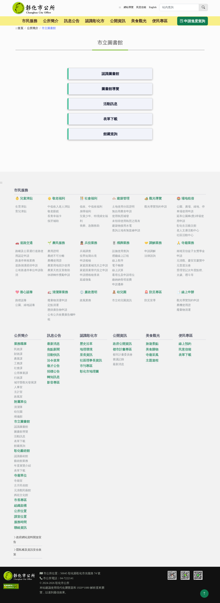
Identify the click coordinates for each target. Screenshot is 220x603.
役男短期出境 (88, 255)
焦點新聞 (53, 349)
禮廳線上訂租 (120, 255)
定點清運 (53, 305)
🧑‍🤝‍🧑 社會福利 (88, 198)
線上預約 (185, 344)
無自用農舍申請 (122, 211)
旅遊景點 (152, 344)
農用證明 (53, 251)
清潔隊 (18, 406)
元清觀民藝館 (22, 490)
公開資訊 (117, 21)
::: (120, 7)
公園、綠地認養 (25, 305)
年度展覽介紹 (22, 465)
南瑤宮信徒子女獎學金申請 (191, 253)
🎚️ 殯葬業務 (120, 243)
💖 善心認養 (24, 292)
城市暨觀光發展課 (25, 382)
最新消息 (53, 344)
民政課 (18, 349)
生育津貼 (20, 206)
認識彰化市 (94, 21)
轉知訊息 (53, 377)
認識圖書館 (110, 74)
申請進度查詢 (192, 21)
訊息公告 (71, 21)
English (152, 7)
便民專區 (160, 21)
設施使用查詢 (120, 251)
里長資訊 (86, 355)
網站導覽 (129, 7)
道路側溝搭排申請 (26, 265)
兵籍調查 (85, 251)
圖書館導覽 (110, 89)
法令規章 (53, 360)
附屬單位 (20, 402)
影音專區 (53, 382)
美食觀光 (138, 21)
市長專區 (20, 500)
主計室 (18, 391)
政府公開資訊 (122, 344)
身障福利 (85, 211)
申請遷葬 (117, 284)
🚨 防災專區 (153, 292)
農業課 (18, 358)
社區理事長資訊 (91, 360)
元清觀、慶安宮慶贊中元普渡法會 (191, 263)
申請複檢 (85, 260)
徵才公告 (53, 366)
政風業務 (85, 300)
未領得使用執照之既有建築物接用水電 (126, 223)
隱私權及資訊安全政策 (27, 552)
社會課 (18, 368)
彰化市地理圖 (89, 371)
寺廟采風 (152, 355)
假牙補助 (53, 220)
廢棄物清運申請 (57, 300)
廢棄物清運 (184, 309)
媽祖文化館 (21, 495)
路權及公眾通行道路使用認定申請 (29, 253)
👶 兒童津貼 (24, 198)
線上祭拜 (117, 260)
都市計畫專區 (122, 349)
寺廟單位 (20, 475)
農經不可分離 (56, 255)
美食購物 (152, 349)
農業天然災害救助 (59, 270)
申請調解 (150, 251)
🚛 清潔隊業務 (58, 292)
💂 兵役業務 (88, 243)
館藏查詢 (110, 134)
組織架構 (20, 505)
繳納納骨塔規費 (122, 279)
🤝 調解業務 (153, 243)
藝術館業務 (21, 460)
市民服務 (29, 21)
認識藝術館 (21, 456)
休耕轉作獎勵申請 (59, 274)
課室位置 (20, 516)
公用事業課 (21, 372)
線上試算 (117, 270)
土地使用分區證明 (123, 206)
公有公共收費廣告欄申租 (62, 317)
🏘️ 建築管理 (120, 198)
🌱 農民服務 (56, 243)
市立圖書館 (22, 421)
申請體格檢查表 (89, 274)
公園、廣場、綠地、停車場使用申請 (191, 209)
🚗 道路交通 (24, 243)
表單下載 (110, 119)
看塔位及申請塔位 (123, 274)
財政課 (18, 353)
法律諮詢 (150, 255)
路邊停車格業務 (25, 260)
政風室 (18, 396)
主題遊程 (152, 360)
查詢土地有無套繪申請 (126, 230)
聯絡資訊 (20, 527)
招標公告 (53, 371)
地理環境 (86, 349)
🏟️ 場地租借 (185, 198)
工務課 (18, 363)
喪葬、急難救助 (89, 225)
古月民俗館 (21, 485)
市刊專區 (86, 366)
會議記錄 (118, 359)
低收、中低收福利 (91, 206)
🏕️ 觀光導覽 (153, 198)
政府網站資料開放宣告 (27, 539)
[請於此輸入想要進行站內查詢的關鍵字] (179, 7)
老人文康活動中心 (188, 230)
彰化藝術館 (22, 451)
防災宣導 (150, 300)
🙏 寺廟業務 (185, 243)
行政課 (18, 377)
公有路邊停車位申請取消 (29, 272)
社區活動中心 (185, 235)
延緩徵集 (85, 279)
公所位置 (20, 511)
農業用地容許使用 (59, 265)
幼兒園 (18, 411)
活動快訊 (53, 355)
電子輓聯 (117, 265)
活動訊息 (110, 104)
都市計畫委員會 (122, 354)
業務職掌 (20, 344)
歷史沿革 (86, 344)
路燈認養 (20, 300)
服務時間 (20, 522)
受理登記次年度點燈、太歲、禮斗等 (191, 272)
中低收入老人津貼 (59, 206)
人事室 (18, 387)
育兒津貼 (20, 211)
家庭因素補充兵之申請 (94, 265)
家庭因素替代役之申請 (94, 270)
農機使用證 (55, 260)
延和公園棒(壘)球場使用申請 (190, 218)
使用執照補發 (120, 216)
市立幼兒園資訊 (122, 300)
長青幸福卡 (55, 216)
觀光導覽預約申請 (155, 206)
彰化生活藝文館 (186, 225)
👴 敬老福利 (56, 198)
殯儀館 (18, 416)
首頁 (20, 28)
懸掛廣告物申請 (57, 309)
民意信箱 (141, 7)
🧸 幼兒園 (119, 292)
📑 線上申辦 (185, 292)
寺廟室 (18, 480)
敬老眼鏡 (53, 211)
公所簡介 (50, 21)
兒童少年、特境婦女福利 (94, 218)
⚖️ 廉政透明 (88, 292)
